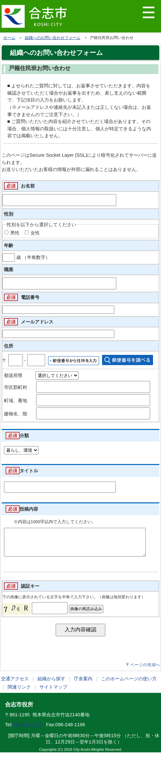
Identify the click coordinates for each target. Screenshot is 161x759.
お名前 (28, 186)
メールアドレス (37, 321)
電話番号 (30, 297)
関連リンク (19, 693)
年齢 (8, 245)
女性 (35, 232)
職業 (8, 269)
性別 (8, 214)
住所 (8, 346)
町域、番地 (15, 400)
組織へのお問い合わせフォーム (52, 37)
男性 (15, 232)
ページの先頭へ (145, 671)
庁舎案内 (83, 685)
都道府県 (13, 375)
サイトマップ (53, 693)
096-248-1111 (27, 731)
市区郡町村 (15, 387)
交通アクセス (15, 685)
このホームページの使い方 (129, 685)
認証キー (30, 592)
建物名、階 (15, 413)
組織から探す (51, 685)
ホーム (9, 37)
